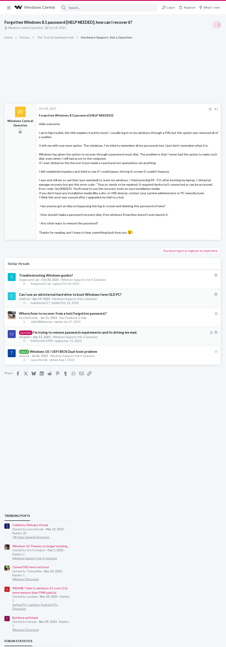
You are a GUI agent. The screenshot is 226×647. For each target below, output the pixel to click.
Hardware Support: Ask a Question (74, 342)
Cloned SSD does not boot (181, 290)
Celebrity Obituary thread (181, 248)
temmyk (24, 399)
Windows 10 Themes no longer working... (191, 268)
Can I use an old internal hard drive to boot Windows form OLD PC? (70, 338)
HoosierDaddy (28, 361)
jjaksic (217, 390)
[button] (8, 7)
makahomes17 (40, 346)
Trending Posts (168, 238)
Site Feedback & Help (73, 361)
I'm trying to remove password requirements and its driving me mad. (85, 375)
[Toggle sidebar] (217, 24)
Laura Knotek (39, 403)
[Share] (140, 109)
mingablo (25, 380)
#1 (146, 109)
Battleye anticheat (176, 340)
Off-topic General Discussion (181, 260)
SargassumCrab (29, 323)
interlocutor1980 (42, 384)
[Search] (109, 7)
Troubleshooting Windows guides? (46, 318)
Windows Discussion (176, 302)
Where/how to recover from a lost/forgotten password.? (63, 357)
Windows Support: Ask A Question (83, 323)
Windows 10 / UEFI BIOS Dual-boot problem (63, 395)
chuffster (24, 342)
